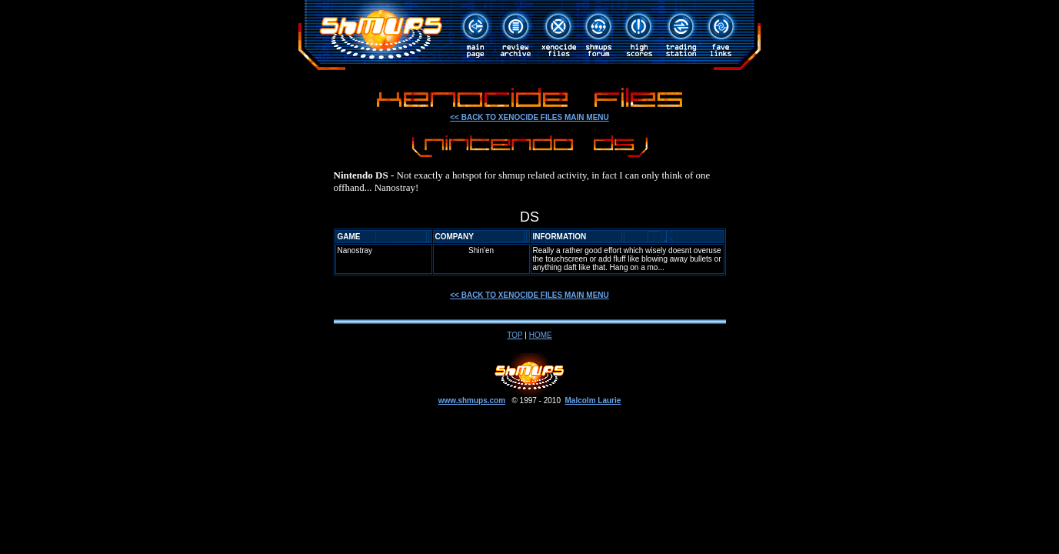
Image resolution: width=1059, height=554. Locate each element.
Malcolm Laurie (593, 400)
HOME (540, 335)
